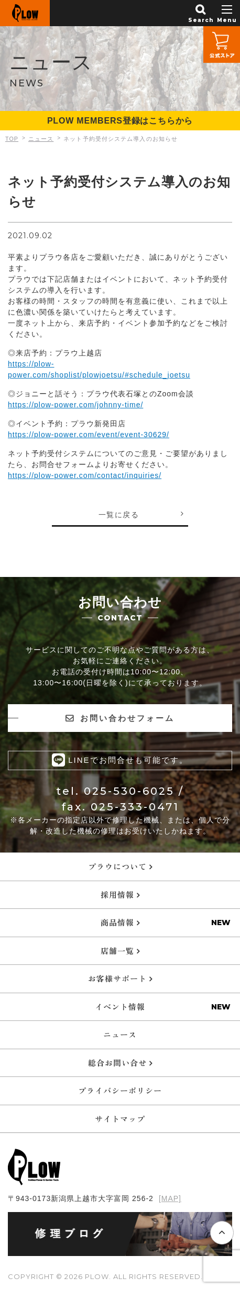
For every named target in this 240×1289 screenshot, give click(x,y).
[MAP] (170, 1198)
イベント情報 (120, 1006)
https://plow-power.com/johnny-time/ (75, 405)
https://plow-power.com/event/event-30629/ (88, 434)
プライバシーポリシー (120, 1089)
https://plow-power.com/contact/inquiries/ (84, 475)
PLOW (25, 13)
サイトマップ (120, 1118)
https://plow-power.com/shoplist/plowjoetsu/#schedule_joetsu (99, 369)
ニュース (120, 1033)
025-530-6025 (129, 790)
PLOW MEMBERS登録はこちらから (120, 120)
